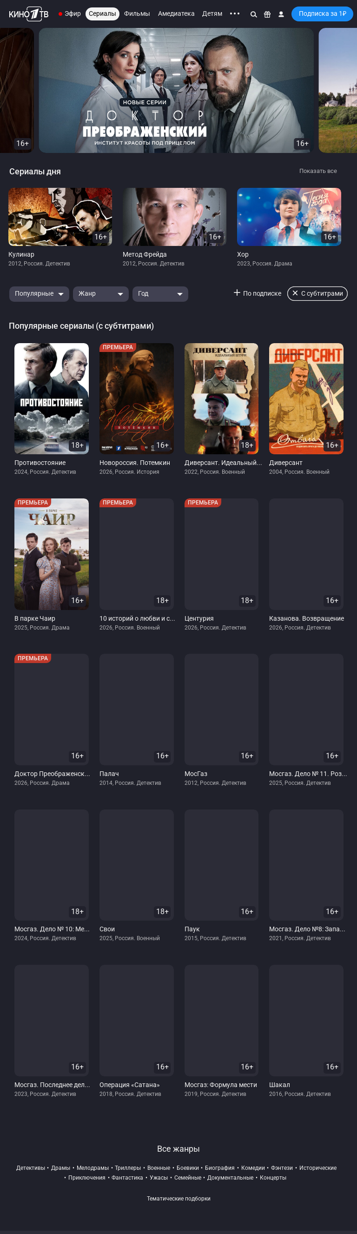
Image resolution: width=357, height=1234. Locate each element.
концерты (273, 1177)
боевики (188, 1168)
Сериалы (102, 13)
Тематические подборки (179, 1198)
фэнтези (282, 1168)
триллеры (128, 1168)
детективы (30, 1168)
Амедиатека (176, 13)
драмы (60, 1168)
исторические (318, 1168)
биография (220, 1168)
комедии (253, 1168)
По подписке (262, 294)
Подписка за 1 (322, 13)
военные (158, 1168)
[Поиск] (253, 13)
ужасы (159, 1177)
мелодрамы (93, 1168)
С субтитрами (322, 294)
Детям (212, 13)
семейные (187, 1177)
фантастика (127, 1177)
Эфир (73, 13)
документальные (230, 1177)
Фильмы (137, 13)
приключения (87, 1177)
